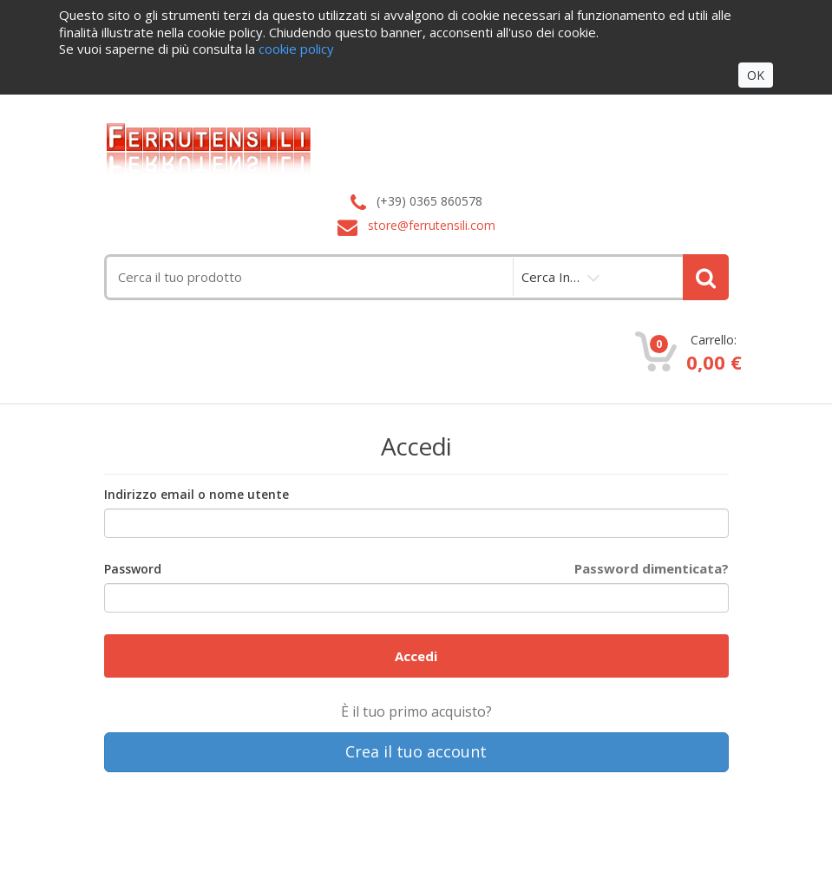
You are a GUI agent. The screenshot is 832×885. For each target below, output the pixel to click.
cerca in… (550, 276)
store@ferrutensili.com (431, 225)
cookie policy (296, 48)
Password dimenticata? (651, 568)
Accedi (416, 656)
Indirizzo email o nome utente (196, 494)
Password (132, 568)
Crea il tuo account (416, 751)
